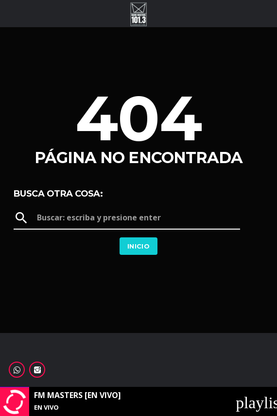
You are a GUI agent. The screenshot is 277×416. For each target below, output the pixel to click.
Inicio (138, 246)
